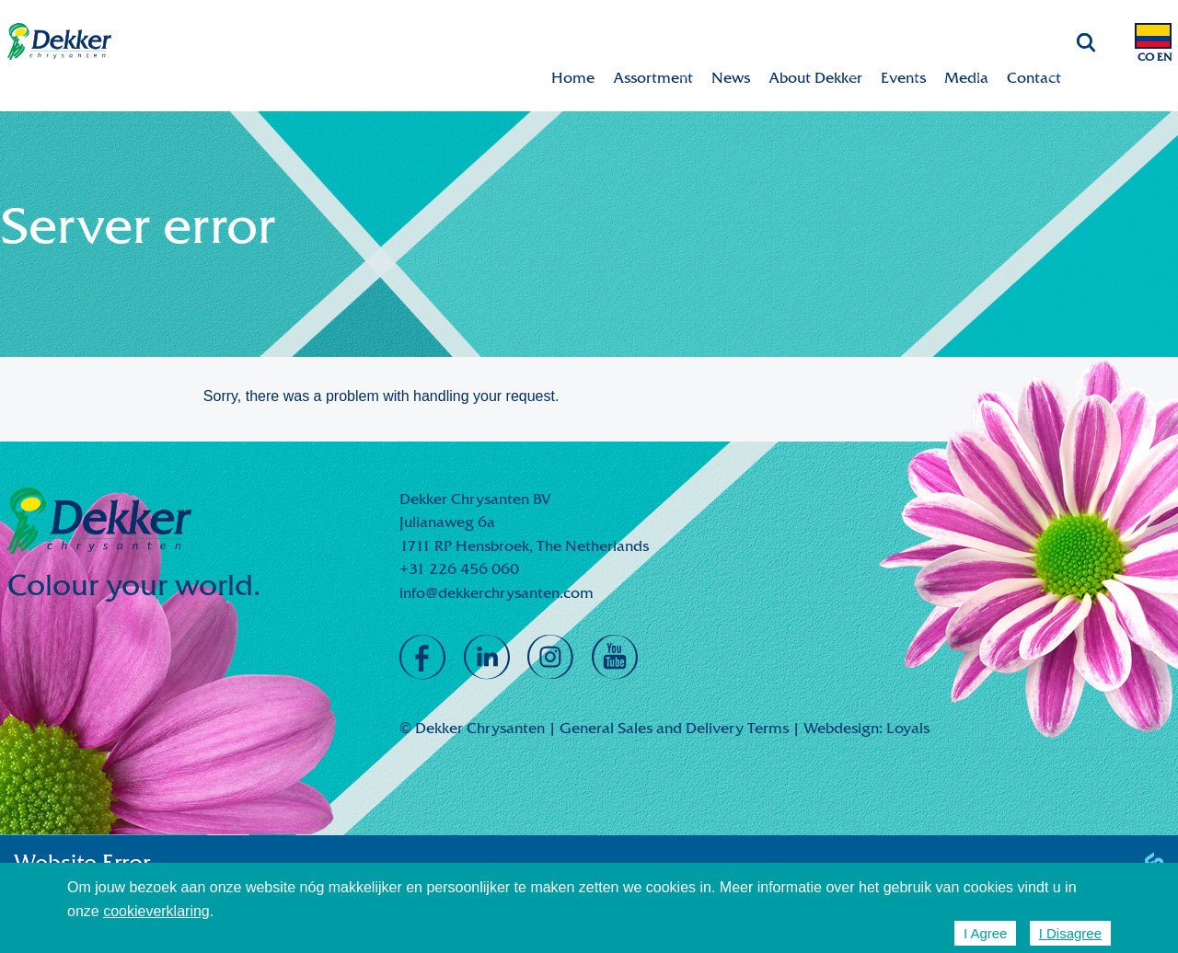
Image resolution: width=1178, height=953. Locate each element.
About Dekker (815, 77)
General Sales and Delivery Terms (674, 728)
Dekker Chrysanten (59, 42)
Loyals (908, 728)
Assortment (653, 77)
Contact (1034, 77)
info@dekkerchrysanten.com (496, 593)
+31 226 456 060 (459, 569)
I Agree (986, 933)
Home (573, 77)
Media (966, 77)
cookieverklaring (156, 911)
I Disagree (1070, 933)
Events (903, 77)
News (730, 77)
